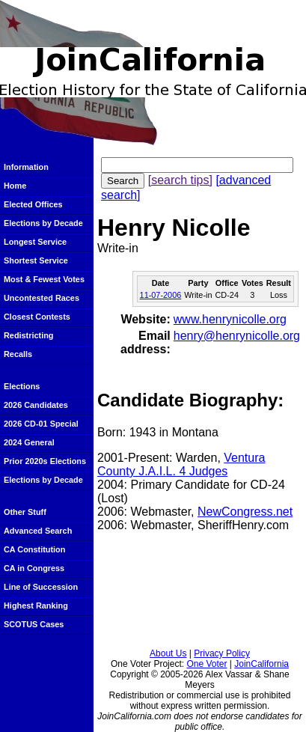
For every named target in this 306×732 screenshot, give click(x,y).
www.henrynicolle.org (230, 319)
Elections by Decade (43, 223)
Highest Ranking (36, 605)
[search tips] (180, 180)
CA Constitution (34, 549)
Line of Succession (41, 586)
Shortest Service (36, 260)
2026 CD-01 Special (41, 423)
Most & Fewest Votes (44, 279)
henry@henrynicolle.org (237, 335)
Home (15, 185)
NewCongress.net (245, 511)
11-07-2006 (161, 294)
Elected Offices (33, 204)
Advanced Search (38, 530)
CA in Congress (34, 568)
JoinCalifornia (261, 664)
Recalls (18, 354)
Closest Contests (37, 316)
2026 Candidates (36, 404)
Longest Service (35, 241)
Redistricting (28, 335)
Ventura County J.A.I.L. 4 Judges (181, 464)
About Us (168, 653)
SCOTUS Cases (34, 624)
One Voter (206, 664)
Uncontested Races (41, 297)
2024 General (29, 442)
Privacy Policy (222, 653)
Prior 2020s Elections (45, 461)
